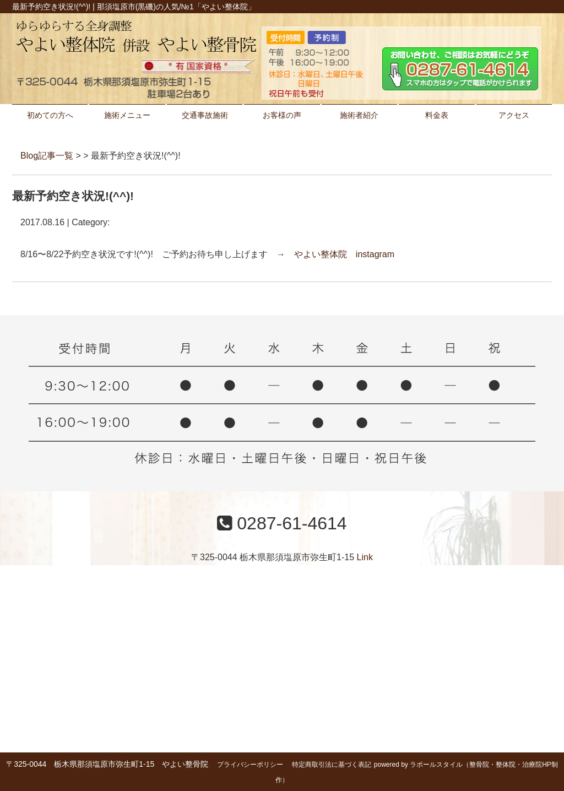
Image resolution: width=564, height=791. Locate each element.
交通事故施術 (205, 115)
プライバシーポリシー (250, 764)
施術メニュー (127, 115)
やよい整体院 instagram (344, 254)
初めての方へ (50, 115)
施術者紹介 (359, 115)
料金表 (436, 115)
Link (365, 557)
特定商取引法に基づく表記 (331, 764)
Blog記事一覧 (46, 155)
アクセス (513, 115)
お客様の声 (282, 115)
